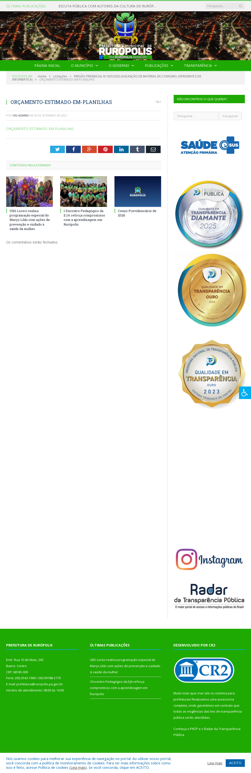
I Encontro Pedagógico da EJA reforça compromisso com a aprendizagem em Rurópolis (84, 218)
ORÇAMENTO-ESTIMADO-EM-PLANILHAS (40, 128)
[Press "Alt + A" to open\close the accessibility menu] (245, 392)
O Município (82, 65)
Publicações (156, 65)
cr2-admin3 (21, 115)
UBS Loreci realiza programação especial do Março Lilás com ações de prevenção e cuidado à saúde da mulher (30, 220)
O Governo (119, 65)
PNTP (194, 729)
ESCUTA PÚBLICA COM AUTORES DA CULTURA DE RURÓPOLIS (108, 6)
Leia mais (78, 767)
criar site (203, 693)
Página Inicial (47, 65)
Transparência (198, 65)
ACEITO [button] (235, 762)
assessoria (225, 699)
